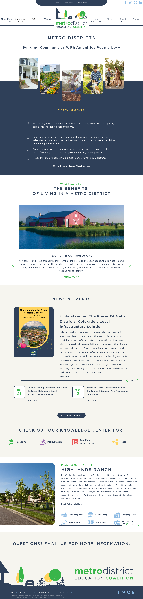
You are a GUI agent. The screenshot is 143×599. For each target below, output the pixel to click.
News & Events (46, 592)
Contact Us (64, 592)
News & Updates (96, 20)
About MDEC (123, 20)
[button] (22, 20)
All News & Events (71, 416)
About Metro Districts (7, 20)
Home (12, 592)
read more (65, 377)
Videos (47, 19)
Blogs (110, 19)
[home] (71, 17)
